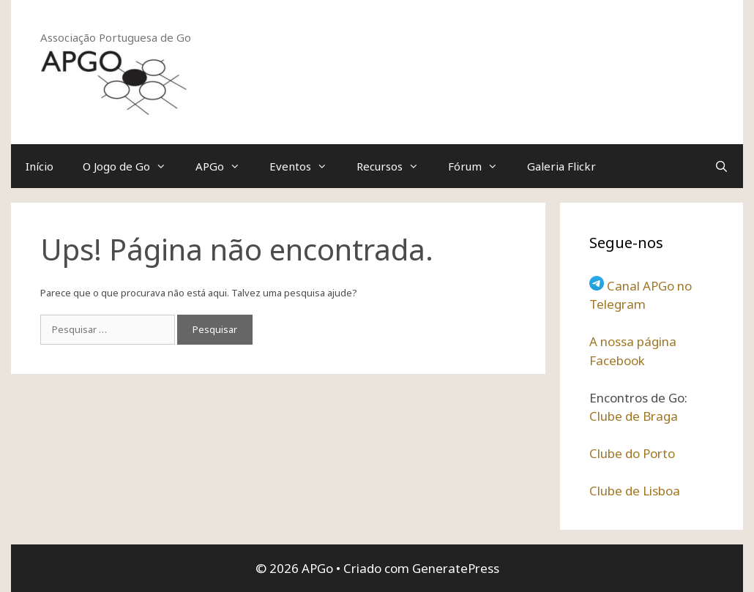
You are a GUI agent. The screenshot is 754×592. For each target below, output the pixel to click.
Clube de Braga (633, 416)
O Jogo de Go (132, 166)
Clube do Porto (632, 453)
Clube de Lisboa (634, 490)
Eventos (305, 166)
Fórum (480, 166)
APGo (225, 166)
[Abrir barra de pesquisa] (721, 166)
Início (39, 166)
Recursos (395, 166)
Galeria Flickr (561, 166)
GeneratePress (455, 568)
